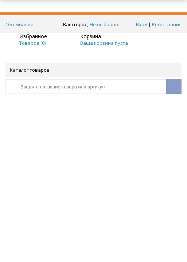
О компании (19, 24)
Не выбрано (106, 24)
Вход (141, 24)
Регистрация (167, 24)
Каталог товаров (93, 70)
